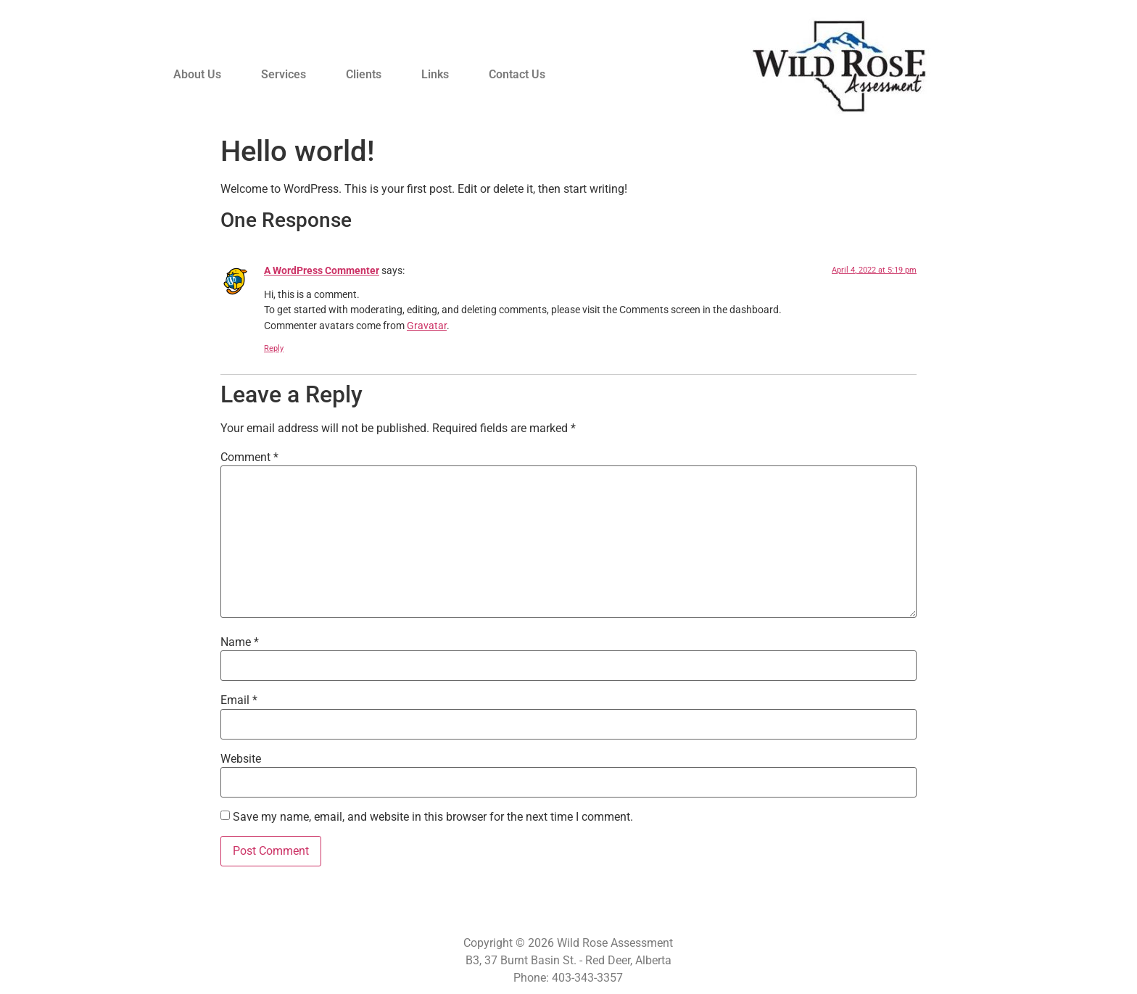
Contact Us (517, 74)
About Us (197, 74)
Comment (249, 457)
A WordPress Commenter (321, 271)
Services (283, 74)
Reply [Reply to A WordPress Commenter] (274, 348)
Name (239, 642)
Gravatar (427, 326)
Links (435, 74)
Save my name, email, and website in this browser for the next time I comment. (433, 817)
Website (240, 759)
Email (238, 700)
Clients (363, 74)
